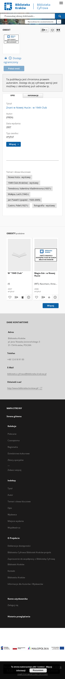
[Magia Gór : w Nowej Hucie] (45, 255)
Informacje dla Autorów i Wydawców (25, 584)
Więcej (50, 305)
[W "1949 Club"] (19, 255)
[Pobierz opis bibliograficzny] (16, 297)
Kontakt (11, 570)
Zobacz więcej (14, 470)
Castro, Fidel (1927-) (18, 205)
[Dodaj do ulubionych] (52, 30)
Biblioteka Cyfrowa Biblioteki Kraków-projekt (29, 552)
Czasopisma (14, 440)
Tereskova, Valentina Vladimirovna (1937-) (29, 188)
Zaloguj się (13, 605)
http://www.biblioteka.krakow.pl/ (24, 388)
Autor (10, 494)
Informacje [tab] (33, 95)
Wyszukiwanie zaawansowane (40, 21)
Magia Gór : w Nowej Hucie (44, 274)
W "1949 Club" (15, 273)
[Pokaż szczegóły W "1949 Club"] (28, 297)
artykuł (10, 136)
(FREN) (9, 117)
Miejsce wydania (16, 521)
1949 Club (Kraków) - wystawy (23, 182)
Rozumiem (38, 670)
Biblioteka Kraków (16, 577)
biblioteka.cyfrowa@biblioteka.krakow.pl (27, 373)
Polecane (12, 433)
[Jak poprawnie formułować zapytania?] (59, 22)
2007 (8, 127)
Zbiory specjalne (16, 460)
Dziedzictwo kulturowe (19, 453)
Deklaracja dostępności (19, 545)
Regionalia (13, 447)
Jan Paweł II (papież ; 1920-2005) (24, 199)
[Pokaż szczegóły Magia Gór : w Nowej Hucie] (55, 297)
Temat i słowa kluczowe (19, 501)
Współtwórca (14, 527)
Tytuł (10, 488)
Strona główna (14, 416)
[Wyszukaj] (60, 16)
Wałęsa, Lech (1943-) (18, 194)
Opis (10, 508)
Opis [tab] (12, 95)
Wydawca (12, 514)
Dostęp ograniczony (12, 60)
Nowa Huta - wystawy (19, 177)
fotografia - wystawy (44, 205)
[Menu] (61, 3)
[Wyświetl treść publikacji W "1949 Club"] (22, 297)
